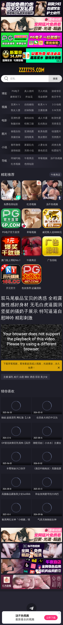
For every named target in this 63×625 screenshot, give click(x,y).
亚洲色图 (29, 131)
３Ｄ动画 (56, 104)
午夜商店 (29, 158)
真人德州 (29, 91)
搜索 (55, 78)
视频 (4, 107)
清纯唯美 (29, 137)
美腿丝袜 (15, 137)
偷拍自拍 (29, 117)
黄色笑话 (42, 150)
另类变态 (56, 123)
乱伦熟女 (42, 123)
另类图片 (56, 137)
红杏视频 (15, 163)
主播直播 (42, 110)
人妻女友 (42, 144)
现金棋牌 (42, 96)
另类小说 (29, 150)
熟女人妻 (15, 110)
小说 (4, 147)
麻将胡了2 (15, 96)
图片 (4, 134)
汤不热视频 (56, 158)
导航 (4, 160)
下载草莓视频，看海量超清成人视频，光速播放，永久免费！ (31, 366)
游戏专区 (56, 91)
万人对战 (42, 91)
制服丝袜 (15, 123)
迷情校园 (15, 150)
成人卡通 (42, 117)
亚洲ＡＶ (15, 104)
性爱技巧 (56, 150)
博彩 (4, 93)
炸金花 (29, 96)
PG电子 (15, 91)
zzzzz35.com (31, 70)
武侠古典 (56, 144)
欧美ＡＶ (42, 104)
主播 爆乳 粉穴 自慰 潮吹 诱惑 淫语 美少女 (25, 376)
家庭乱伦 (29, 144)
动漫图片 (56, 131)
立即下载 (51, 617)
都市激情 (15, 144)
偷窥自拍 (15, 131)
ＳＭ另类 (56, 110)
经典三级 (29, 123)
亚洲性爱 (15, 117)
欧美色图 (42, 131)
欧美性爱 (56, 117)
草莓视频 (42, 158)
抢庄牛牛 (56, 96)
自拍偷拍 (29, 104)
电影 (4, 120)
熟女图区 (42, 137)
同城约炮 (15, 158)
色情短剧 (29, 163)
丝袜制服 (29, 110)
